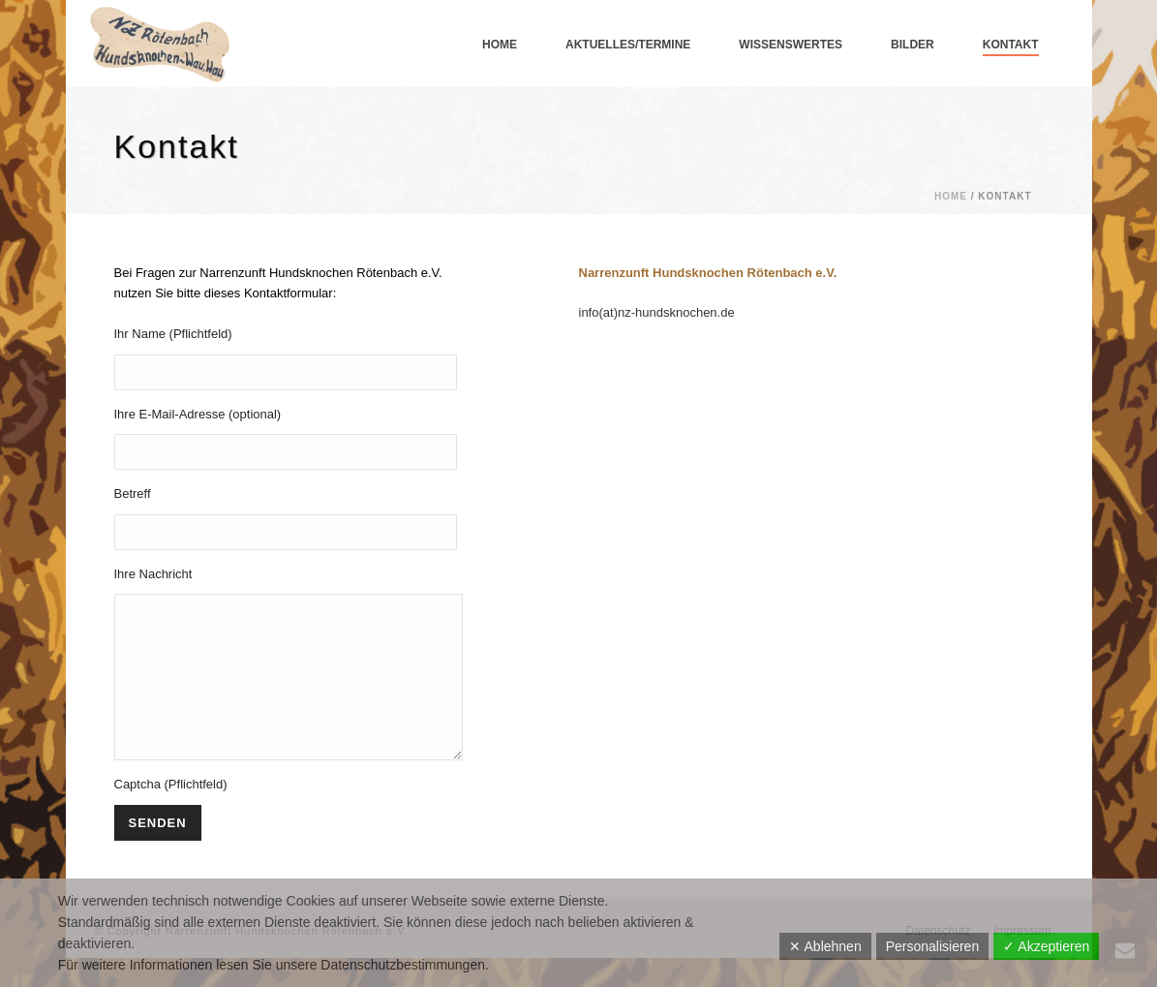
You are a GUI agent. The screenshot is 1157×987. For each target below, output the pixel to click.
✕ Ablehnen (825, 946)
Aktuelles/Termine (627, 44)
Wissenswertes (790, 44)
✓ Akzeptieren (1046, 946)
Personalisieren (933, 946)
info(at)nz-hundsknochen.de (657, 312)
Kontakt (1011, 44)
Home (499, 44)
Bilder (912, 44)
